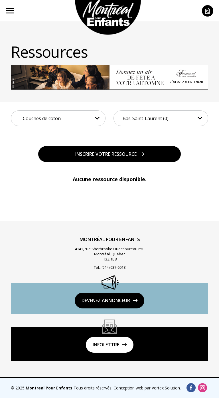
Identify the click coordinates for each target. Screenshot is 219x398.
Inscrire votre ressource (106, 154)
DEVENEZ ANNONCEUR (106, 300)
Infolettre (106, 345)
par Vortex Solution (162, 388)
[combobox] (58, 118)
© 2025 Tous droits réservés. (61, 388)
